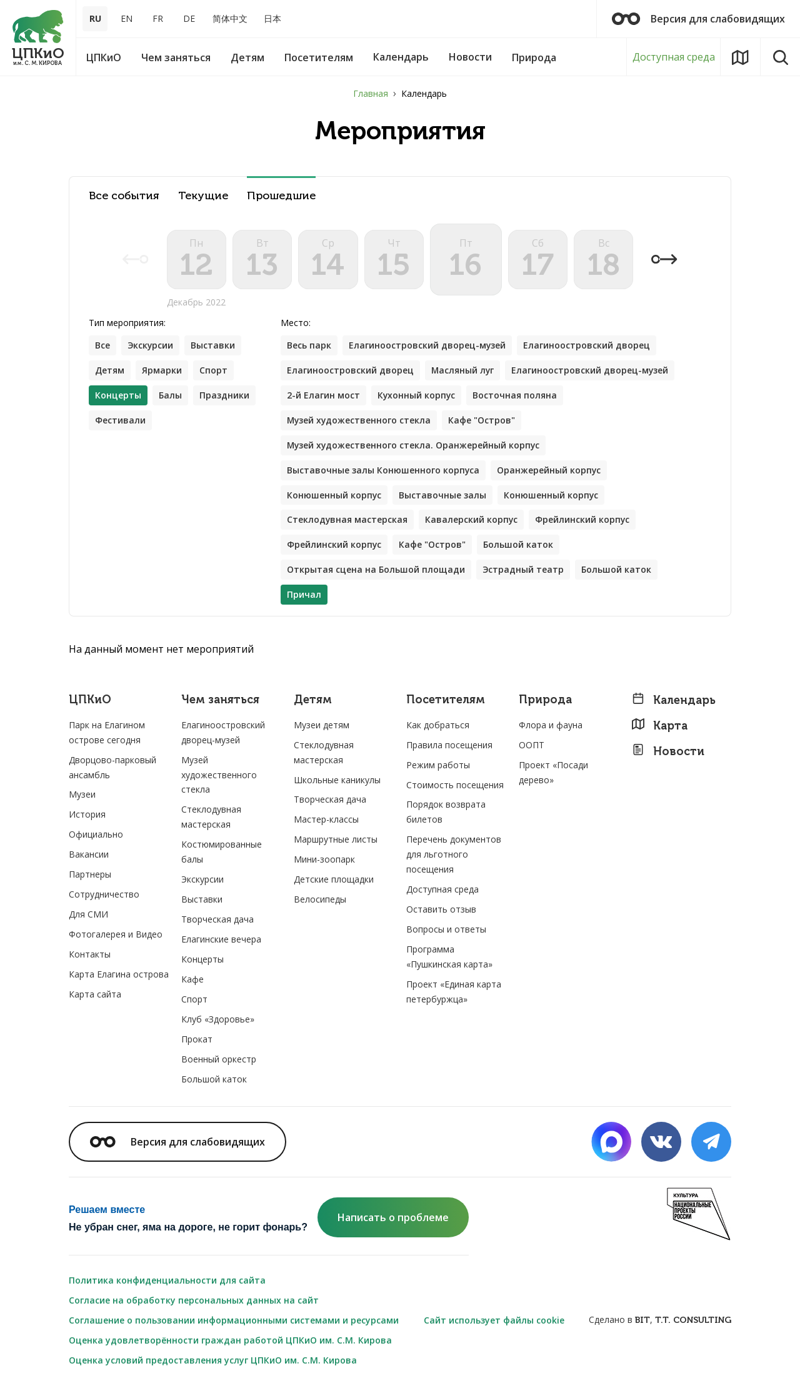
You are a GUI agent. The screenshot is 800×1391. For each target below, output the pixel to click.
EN (126, 18)
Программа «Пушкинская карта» (449, 957)
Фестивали (120, 421)
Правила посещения (449, 745)
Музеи (82, 795)
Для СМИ (88, 915)
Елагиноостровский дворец (587, 346)
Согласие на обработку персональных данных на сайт (194, 1301)
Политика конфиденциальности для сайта (167, 1281)
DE (189, 18)
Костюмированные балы (221, 852)
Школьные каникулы (337, 780)
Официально (96, 835)
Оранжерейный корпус (550, 471)
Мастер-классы (326, 820)
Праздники (224, 396)
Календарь (673, 701)
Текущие (203, 195)
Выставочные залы (443, 496)
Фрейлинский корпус (583, 521)
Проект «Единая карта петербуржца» (453, 992)
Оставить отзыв (441, 910)
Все (102, 346)
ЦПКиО (90, 701)
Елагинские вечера (221, 940)
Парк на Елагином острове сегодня (107, 733)
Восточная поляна (516, 396)
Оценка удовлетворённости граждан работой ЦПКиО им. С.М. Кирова (230, 1341)
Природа (545, 701)
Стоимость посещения (455, 785)
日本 (272, 18)
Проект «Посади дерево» (553, 773)
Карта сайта (95, 995)
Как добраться (437, 725)
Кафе (192, 980)
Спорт (213, 371)
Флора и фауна (550, 725)
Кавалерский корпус (472, 521)
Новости (667, 752)
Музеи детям (321, 725)
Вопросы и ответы (446, 930)
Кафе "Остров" (483, 421)
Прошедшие (281, 195)
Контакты (90, 955)
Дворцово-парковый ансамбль (112, 768)
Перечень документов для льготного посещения (453, 855)
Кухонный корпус (417, 396)
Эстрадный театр (523, 571)
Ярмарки (162, 371)
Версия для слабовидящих (698, 19)
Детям (109, 371)
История (87, 815)
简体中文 (230, 18)
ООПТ (531, 745)
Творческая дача (217, 920)
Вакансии (89, 855)
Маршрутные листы (336, 840)
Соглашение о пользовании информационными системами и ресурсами (234, 1321)
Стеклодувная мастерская (347, 521)
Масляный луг (463, 371)
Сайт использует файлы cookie (494, 1321)
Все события (124, 195)
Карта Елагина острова (119, 975)
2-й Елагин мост (323, 396)
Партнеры (90, 875)
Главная (370, 93)
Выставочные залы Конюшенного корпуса (383, 471)
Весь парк (309, 346)
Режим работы (438, 765)
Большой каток (519, 546)
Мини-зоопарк (324, 860)
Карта (659, 726)
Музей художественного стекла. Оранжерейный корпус (414, 446)
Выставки (214, 346)
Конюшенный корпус (334, 496)
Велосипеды (320, 900)
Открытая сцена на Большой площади (376, 571)
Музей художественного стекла (359, 421)
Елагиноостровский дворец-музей (427, 346)
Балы (170, 396)
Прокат (196, 1040)
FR (157, 18)
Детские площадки (334, 880)
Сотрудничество (104, 895)
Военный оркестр (218, 1060)
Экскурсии (151, 346)
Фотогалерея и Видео (115, 935)
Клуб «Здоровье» (217, 1020)
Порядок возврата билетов (446, 812)
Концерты (202, 960)
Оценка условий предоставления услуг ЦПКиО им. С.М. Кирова (213, 1361)
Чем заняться (220, 701)
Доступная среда (673, 57)
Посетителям (445, 701)
